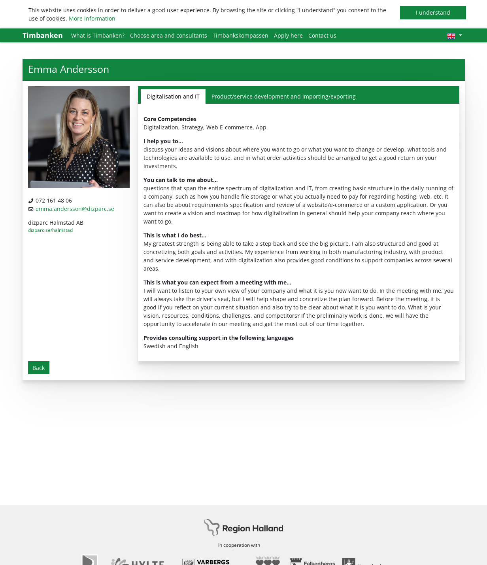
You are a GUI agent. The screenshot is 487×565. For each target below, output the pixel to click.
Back (38, 368)
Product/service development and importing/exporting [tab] (283, 96)
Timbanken (43, 35)
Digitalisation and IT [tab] (173, 96)
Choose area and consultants (168, 35)
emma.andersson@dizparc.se (75, 208)
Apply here (288, 35)
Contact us (322, 35)
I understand (433, 12)
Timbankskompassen (240, 35)
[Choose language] (454, 35)
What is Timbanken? (98, 35)
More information (92, 18)
